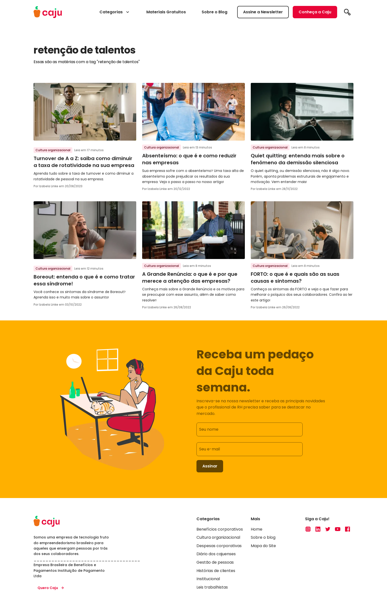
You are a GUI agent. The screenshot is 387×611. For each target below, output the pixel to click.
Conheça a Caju (315, 12)
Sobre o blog (263, 537)
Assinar (209, 466)
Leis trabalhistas (212, 587)
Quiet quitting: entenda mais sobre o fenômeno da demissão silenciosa (298, 159)
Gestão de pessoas (215, 562)
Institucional (208, 579)
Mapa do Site (263, 546)
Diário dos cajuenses (216, 554)
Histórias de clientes (215, 571)
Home (256, 529)
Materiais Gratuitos (166, 12)
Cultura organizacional (53, 150)
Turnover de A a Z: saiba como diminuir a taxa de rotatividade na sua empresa (84, 162)
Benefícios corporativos (219, 529)
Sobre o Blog (214, 12)
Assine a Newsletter (263, 12)
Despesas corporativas (219, 546)
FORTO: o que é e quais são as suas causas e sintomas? (295, 277)
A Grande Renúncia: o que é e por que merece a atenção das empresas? (189, 277)
